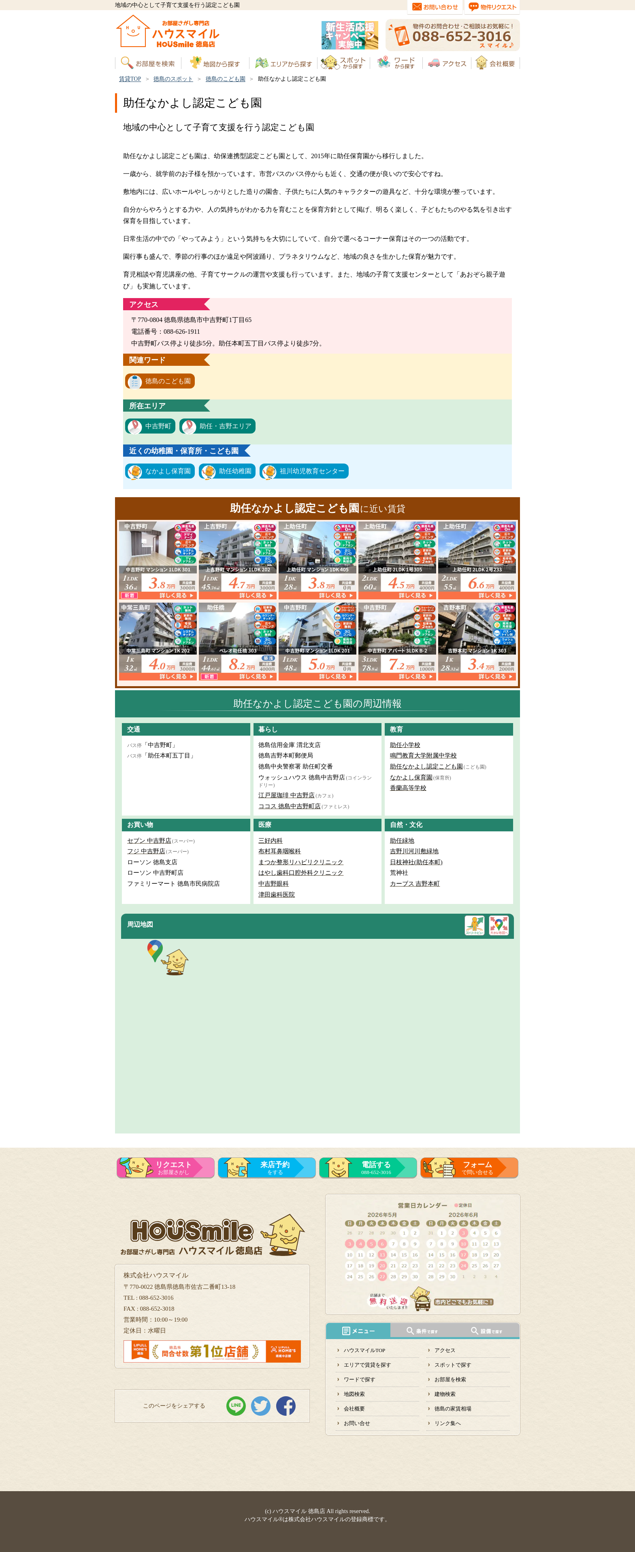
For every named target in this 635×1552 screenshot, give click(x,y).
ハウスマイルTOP (364, 1350)
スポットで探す (453, 1365)
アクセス (445, 1350)
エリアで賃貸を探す (367, 1365)
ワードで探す (359, 1379)
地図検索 (354, 1394)
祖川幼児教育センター (312, 471)
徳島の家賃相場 (453, 1409)
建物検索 (445, 1394)
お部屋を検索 (450, 1379)
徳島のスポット (173, 79)
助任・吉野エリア (225, 426)
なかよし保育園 (168, 471)
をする (274, 1168)
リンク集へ (448, 1423)
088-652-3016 (376, 1168)
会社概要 (354, 1409)
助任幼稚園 (235, 471)
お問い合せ (357, 1423)
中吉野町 (158, 426)
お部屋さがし (173, 1168)
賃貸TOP (130, 79)
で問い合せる (477, 1168)
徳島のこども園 (225, 79)
